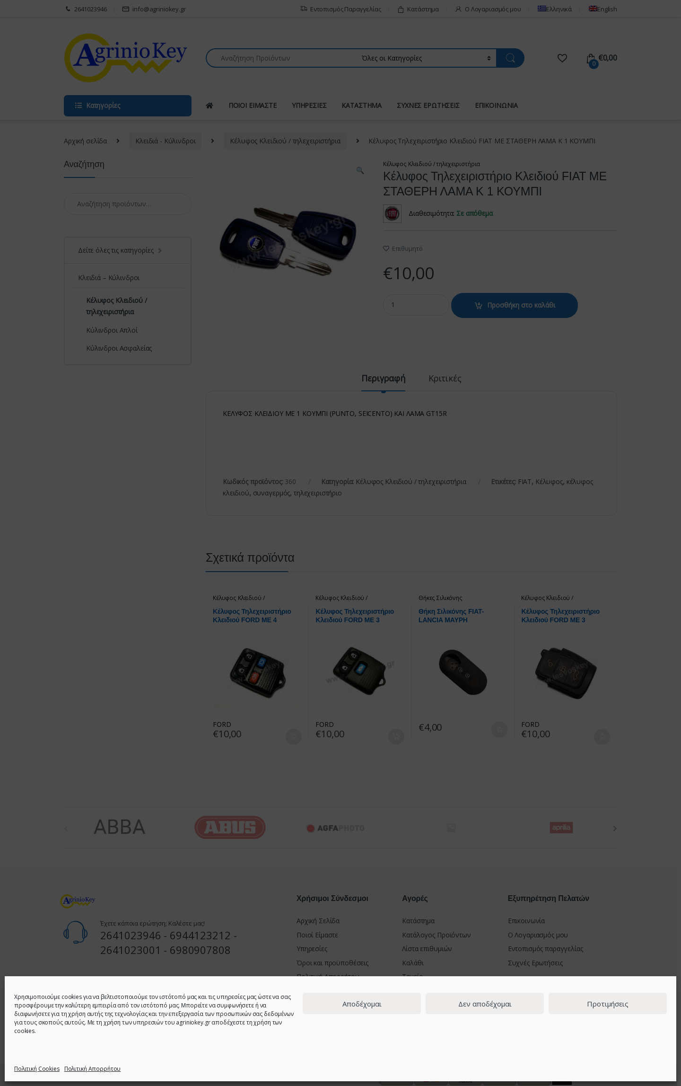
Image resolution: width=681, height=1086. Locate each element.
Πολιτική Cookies (37, 1069)
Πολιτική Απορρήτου (92, 1069)
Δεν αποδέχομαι (485, 1003)
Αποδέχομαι (362, 1003)
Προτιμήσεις (608, 1003)
